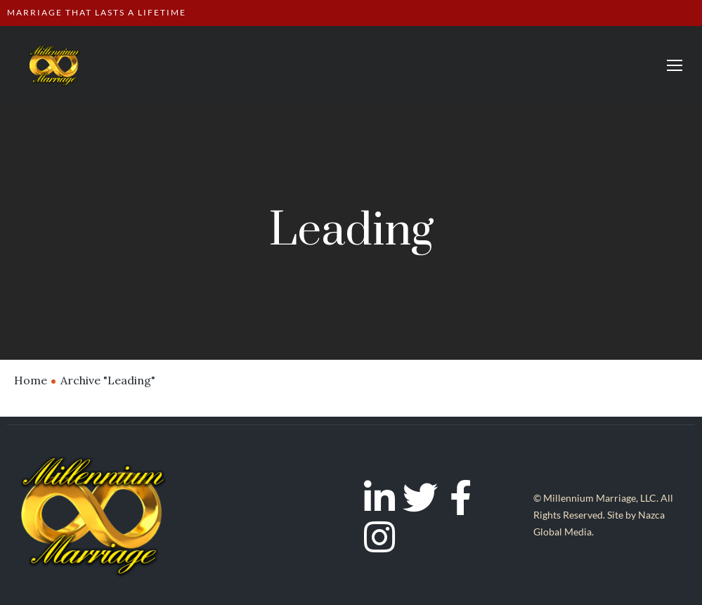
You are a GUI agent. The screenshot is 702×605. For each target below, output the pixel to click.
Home (30, 380)
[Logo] (54, 64)
